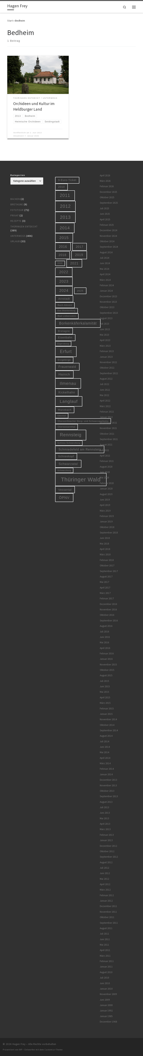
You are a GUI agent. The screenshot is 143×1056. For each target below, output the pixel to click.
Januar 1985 (106, 1016)
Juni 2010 (105, 983)
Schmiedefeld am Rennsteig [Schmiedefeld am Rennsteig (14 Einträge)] (79, 449)
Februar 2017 (107, 598)
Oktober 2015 (107, 670)
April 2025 (105, 219)
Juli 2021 (104, 450)
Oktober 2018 (107, 527)
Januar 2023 (106, 356)
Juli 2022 (104, 384)
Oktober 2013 (107, 790)
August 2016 (106, 626)
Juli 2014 (104, 741)
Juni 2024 (105, 263)
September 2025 (109, 202)
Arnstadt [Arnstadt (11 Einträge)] (64, 298)
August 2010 (106, 972)
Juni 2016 (105, 637)
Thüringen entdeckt (24, 226)
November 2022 (108, 362)
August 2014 (106, 735)
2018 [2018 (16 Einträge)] (62, 255)
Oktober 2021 (107, 433)
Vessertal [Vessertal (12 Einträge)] (65, 489)
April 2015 (105, 697)
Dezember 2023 (108, 296)
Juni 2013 (105, 812)
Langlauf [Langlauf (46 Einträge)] (69, 401)
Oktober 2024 (107, 241)
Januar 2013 (106, 840)
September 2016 (109, 620)
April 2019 (105, 505)
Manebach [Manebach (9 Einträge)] (65, 409)
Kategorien (17, 175)
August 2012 (106, 862)
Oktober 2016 (107, 615)
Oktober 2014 (107, 725)
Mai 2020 (104, 477)
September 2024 (109, 246)
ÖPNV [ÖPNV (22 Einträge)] (64, 498)
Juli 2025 (104, 208)
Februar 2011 (107, 961)
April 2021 (105, 455)
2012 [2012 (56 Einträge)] (65, 206)
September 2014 (109, 730)
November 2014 (108, 719)
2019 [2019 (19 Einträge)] (79, 255)
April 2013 (105, 823)
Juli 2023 (104, 323)
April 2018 (105, 549)
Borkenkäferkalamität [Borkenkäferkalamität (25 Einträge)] (78, 323)
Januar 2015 (106, 714)
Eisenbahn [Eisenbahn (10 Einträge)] (65, 337)
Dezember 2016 (108, 604)
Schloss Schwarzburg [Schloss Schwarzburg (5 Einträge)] (69, 443)
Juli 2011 (104, 933)
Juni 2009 (105, 999)
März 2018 (105, 554)
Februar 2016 (107, 653)
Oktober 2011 (107, 917)
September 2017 (109, 571)
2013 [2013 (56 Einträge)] (65, 217)
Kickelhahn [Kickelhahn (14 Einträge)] (66, 392)
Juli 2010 (104, 977)
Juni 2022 (105, 389)
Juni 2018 (105, 538)
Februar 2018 (107, 560)
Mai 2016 (104, 642)
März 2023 (105, 345)
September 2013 (109, 796)
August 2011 (106, 928)
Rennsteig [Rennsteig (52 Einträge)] (71, 434)
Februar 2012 (107, 895)
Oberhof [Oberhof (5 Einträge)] (62, 416)
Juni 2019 (105, 499)
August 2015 (106, 675)
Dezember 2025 (108, 192)
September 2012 (109, 856)
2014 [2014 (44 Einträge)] (65, 227)
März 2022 (105, 406)
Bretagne (16, 204)
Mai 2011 (104, 944)
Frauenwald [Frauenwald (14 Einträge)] (67, 366)
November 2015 (108, 664)
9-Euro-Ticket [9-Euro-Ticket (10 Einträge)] (67, 180)
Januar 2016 (106, 659)
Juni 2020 (105, 472)
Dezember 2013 (108, 779)
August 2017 (106, 576)
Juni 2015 (105, 686)
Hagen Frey (19, 1044)
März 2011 (105, 955)
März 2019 (105, 510)
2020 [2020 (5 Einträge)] (60, 263)
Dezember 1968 (108, 1021)
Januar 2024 (106, 290)
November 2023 (108, 301)
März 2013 (105, 829)
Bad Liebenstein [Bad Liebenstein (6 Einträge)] (67, 316)
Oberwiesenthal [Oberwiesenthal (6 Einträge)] (66, 426)
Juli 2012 (104, 867)
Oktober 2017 (107, 565)
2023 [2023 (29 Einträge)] (63, 281)
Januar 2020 (106, 488)
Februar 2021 (107, 461)
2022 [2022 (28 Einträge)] (63, 272)
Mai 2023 (104, 334)
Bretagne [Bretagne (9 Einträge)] (64, 331)
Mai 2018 (104, 543)
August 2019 (106, 494)
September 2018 (109, 532)
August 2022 (106, 378)
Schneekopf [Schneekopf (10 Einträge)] (66, 456)
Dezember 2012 (108, 845)
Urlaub (15, 241)
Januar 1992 (106, 1010)
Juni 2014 (105, 746)
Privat (14, 215)
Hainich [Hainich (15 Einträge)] (64, 374)
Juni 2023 (105, 329)
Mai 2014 (104, 752)
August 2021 (106, 444)
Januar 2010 (106, 988)
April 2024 (105, 274)
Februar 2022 (107, 411)
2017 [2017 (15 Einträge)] (79, 246)
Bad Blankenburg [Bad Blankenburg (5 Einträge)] (67, 310)
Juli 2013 (104, 807)
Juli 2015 (104, 681)
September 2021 (109, 439)
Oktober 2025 (107, 197)
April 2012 (105, 884)
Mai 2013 (104, 818)
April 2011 (105, 950)
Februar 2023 (107, 351)
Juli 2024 (104, 257)
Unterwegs (18, 236)
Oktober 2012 (107, 851)
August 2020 (106, 466)
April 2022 (105, 400)
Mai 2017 (104, 582)
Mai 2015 (104, 691)
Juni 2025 (105, 213)
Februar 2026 (107, 186)
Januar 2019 (106, 521)
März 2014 (105, 763)
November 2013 (108, 785)
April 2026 (105, 175)
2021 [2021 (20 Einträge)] (74, 263)
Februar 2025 (107, 224)
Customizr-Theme (54, 1049)
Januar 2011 (106, 966)
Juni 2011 (105, 939)
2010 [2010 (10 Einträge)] (61, 186)
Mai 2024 (104, 268)
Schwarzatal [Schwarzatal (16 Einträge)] (68, 464)
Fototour (17, 210)
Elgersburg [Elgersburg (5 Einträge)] (63, 344)
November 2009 (108, 994)
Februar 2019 (107, 516)
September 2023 (109, 312)
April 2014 (105, 758)
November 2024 (108, 236)
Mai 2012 (104, 878)
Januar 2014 (106, 774)
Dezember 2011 (108, 906)
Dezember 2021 (108, 422)
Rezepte (15, 221)
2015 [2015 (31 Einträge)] (64, 237)
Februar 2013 (107, 834)
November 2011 (108, 911)
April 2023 (105, 340)
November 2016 (108, 609)
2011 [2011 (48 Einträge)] (65, 195)
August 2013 (106, 802)
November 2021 (108, 428)
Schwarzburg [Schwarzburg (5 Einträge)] (64, 470)
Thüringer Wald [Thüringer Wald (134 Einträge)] (81, 479)
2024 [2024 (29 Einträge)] (63, 290)
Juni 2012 (105, 873)
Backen (15, 199)
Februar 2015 (107, 708)
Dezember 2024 (108, 230)
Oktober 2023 (107, 307)
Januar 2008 (106, 1005)
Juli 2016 (104, 631)
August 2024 (106, 252)
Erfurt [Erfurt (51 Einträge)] (66, 351)
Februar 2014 (107, 768)
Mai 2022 (104, 395)
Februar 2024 (107, 285)
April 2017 (105, 587)
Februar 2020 (107, 483)
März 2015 (105, 702)
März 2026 (105, 180)
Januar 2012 (106, 900)
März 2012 (105, 889)
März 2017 (105, 593)
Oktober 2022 (107, 367)
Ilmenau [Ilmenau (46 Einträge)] (68, 383)
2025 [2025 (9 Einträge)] (80, 290)
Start (10, 20)
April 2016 (105, 648)
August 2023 (106, 318)
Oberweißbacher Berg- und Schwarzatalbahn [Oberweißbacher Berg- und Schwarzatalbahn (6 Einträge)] (83, 421)
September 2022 (109, 373)
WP (20, 1049)
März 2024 (105, 280)
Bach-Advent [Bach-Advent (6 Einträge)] (65, 305)
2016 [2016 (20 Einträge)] (63, 247)
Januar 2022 (106, 417)
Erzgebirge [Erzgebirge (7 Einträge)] (64, 360)
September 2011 (109, 922)
